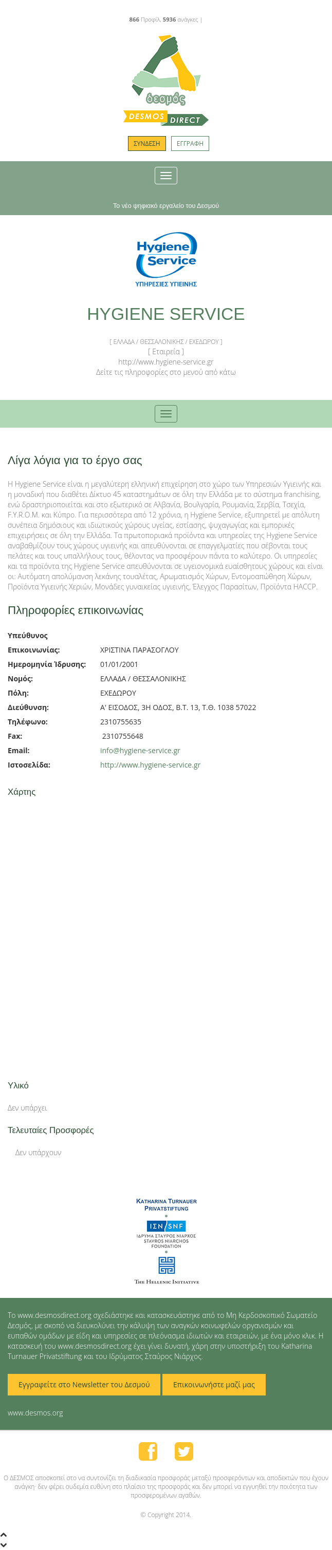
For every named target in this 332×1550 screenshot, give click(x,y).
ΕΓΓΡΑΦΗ (190, 143)
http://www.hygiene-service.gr (150, 765)
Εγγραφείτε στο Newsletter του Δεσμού (84, 1384)
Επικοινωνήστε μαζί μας (214, 1384)
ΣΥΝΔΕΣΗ (147, 143)
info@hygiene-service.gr (140, 750)
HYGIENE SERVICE (166, 313)
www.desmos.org (35, 1413)
